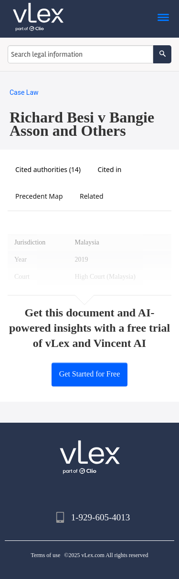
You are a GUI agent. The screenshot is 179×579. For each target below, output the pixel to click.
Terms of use (46, 555)
